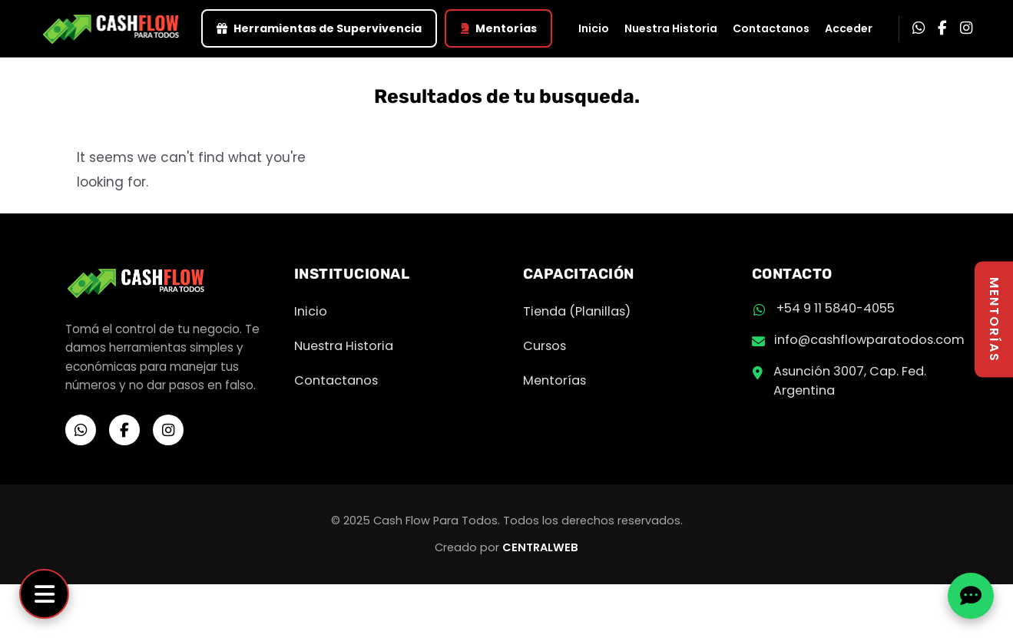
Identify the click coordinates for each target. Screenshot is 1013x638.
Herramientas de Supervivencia (319, 28)
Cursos (544, 346)
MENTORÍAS (994, 319)
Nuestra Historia (670, 28)
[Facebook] (942, 28)
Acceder (848, 28)
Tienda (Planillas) (577, 311)
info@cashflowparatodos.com (869, 340)
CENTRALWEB (540, 547)
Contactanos (771, 28)
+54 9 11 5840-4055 (835, 308)
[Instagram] (966, 28)
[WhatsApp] (918, 28)
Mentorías (498, 28)
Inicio (593, 28)
